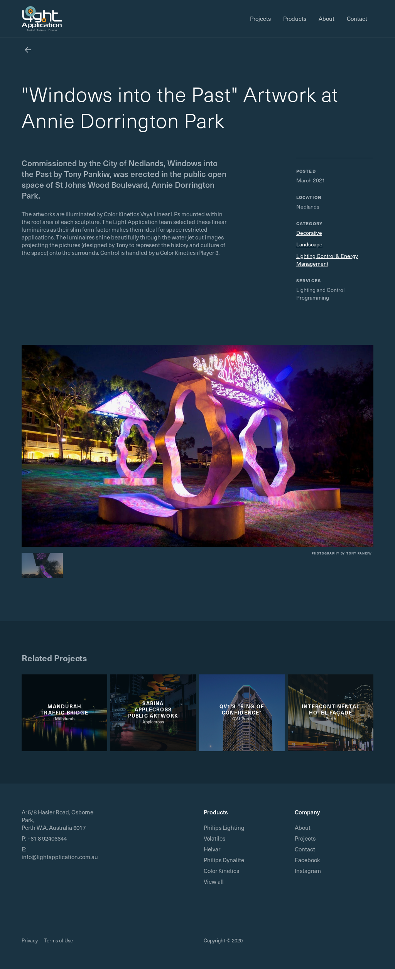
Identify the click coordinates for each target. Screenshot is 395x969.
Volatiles (214, 838)
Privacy (30, 940)
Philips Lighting (224, 827)
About (326, 18)
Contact (357, 18)
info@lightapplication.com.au (60, 857)
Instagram (308, 870)
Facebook (307, 860)
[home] (42, 18)
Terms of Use (58, 940)
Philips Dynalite (224, 860)
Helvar (212, 849)
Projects (260, 18)
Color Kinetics (221, 870)
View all (214, 881)
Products (294, 18)
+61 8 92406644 (47, 838)
